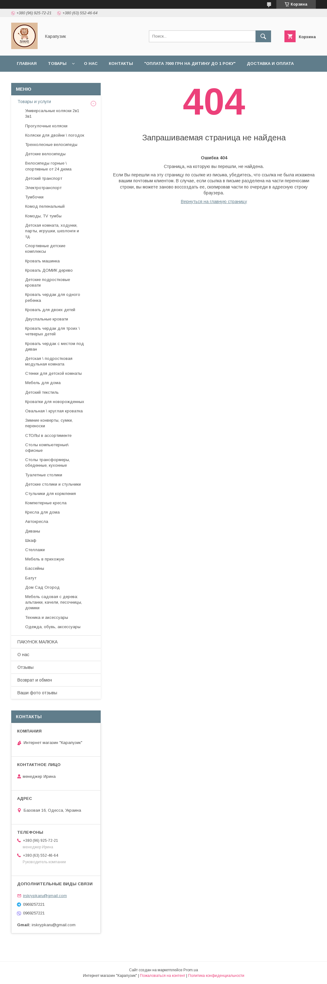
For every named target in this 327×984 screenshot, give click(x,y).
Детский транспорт (43, 178)
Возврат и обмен (37, 79)
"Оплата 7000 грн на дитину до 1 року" (190, 63)
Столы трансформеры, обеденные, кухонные (47, 462)
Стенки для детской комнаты (53, 373)
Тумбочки (34, 197)
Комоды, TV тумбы (43, 216)
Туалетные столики (43, 475)
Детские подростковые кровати (47, 282)
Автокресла (36, 521)
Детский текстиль (42, 392)
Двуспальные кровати (46, 319)
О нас (91, 63)
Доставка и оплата (270, 63)
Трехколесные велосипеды (51, 144)
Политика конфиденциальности (216, 975)
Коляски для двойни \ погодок (54, 135)
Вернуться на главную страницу (214, 201)
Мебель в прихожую (44, 559)
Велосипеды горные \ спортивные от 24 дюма (48, 166)
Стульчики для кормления (50, 493)
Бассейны (34, 568)
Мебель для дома (43, 382)
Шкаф (30, 540)
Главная (27, 63)
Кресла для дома (42, 512)
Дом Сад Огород (42, 587)
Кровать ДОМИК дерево (49, 270)
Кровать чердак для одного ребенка (52, 297)
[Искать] (263, 36)
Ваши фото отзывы (37, 692)
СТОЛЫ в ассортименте (48, 435)
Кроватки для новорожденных (54, 401)
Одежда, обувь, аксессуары (53, 626)
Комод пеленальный (45, 206)
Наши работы (86, 79)
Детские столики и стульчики (53, 484)
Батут (30, 578)
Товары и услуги (34, 101)
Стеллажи (35, 549)
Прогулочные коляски (46, 126)
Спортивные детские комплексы (45, 248)
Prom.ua (190, 970)
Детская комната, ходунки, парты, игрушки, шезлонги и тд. (52, 231)
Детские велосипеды (45, 154)
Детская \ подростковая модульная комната (48, 361)
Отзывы (124, 79)
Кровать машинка (42, 261)
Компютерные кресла (46, 503)
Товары (57, 63)
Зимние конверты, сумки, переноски (49, 423)
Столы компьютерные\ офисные (47, 447)
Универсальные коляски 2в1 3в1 (52, 113)
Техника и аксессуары (46, 617)
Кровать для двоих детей (50, 309)
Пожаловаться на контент (162, 975)
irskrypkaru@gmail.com (45, 895)
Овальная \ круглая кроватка (54, 411)
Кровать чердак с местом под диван (54, 346)
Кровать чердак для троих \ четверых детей (52, 331)
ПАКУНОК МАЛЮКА (37, 641)
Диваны (32, 531)
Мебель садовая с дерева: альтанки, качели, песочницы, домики (53, 602)
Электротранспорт (43, 187)
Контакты (121, 63)
